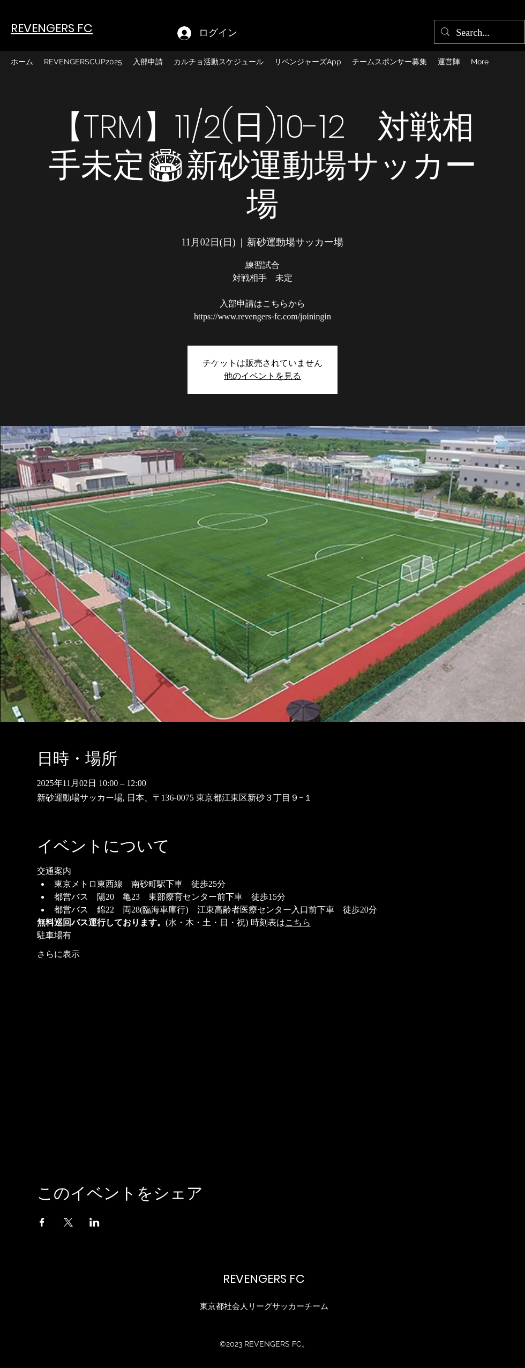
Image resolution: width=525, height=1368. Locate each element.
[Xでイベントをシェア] (68, 1222)
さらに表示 (58, 954)
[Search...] (479, 33)
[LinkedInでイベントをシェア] (94, 1222)
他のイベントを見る (262, 375)
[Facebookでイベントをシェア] (42, 1222)
